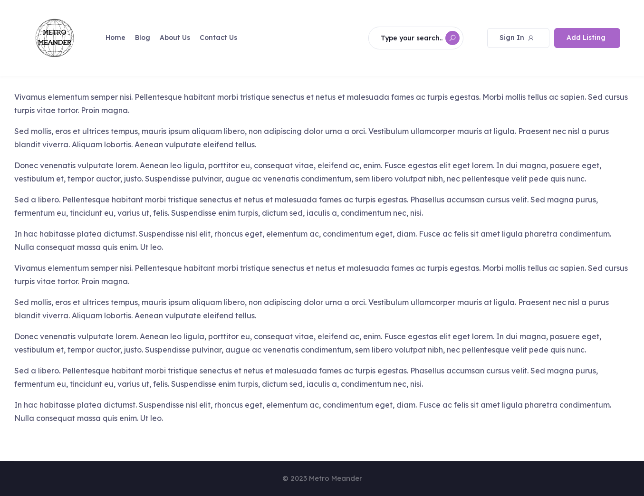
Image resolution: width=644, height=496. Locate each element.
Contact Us (218, 37)
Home (115, 37)
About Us (175, 37)
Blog (142, 37)
